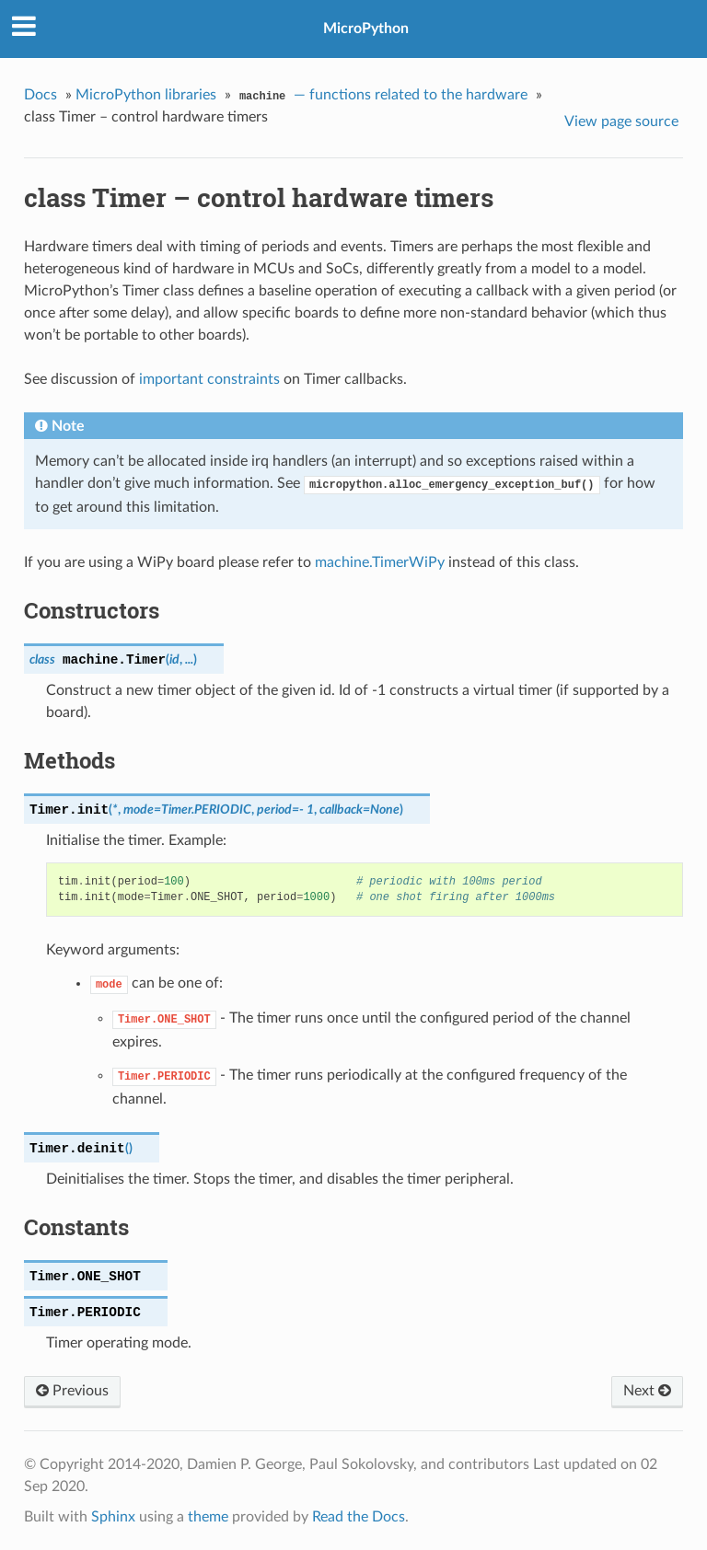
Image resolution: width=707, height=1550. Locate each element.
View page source (621, 121)
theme (208, 1517)
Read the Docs (358, 1517)
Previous (72, 1390)
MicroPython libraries (145, 94)
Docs (40, 94)
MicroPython (366, 28)
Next (647, 1390)
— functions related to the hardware (381, 97)
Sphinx (113, 1517)
